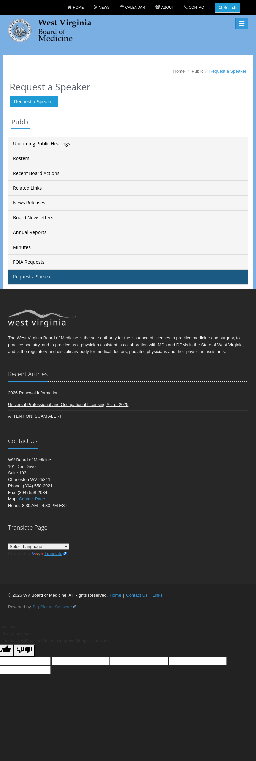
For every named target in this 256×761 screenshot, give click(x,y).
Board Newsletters (33, 217)
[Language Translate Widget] (38, 546)
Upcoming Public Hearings (41, 143)
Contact (197, 7)
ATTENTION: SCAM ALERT (35, 416)
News (104, 7)
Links (157, 595)
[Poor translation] (24, 650)
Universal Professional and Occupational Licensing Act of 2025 (68, 404)
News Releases (29, 202)
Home (78, 7)
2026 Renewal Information (33, 392)
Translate (47, 553)
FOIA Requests (28, 262)
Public (197, 71)
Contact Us (136, 595)
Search (227, 7)
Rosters (21, 158)
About (167, 7)
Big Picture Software (52, 606)
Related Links (27, 188)
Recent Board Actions (36, 173)
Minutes (22, 247)
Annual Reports (29, 232)
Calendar (135, 7)
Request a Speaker (34, 101)
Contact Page (32, 498)
